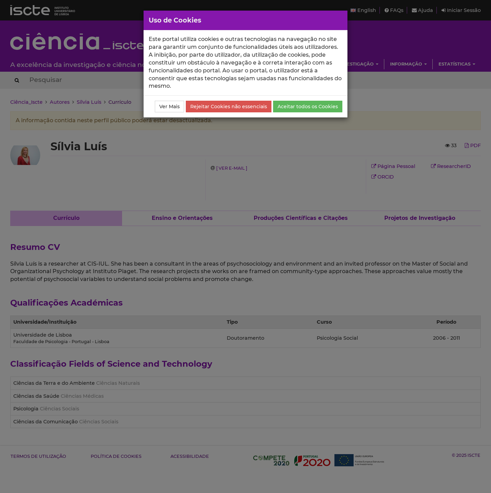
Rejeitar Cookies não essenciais (228, 106)
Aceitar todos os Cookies (308, 106)
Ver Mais (169, 106)
